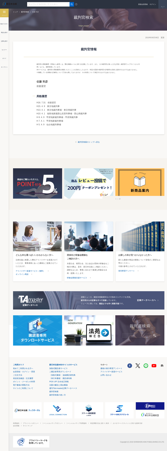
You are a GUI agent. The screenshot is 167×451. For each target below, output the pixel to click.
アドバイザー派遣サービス (111, 372)
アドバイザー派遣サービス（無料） (30, 271)
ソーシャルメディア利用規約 (76, 423)
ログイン (153, 4)
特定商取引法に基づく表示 (99, 423)
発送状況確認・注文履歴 (23, 378)
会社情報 (16, 426)
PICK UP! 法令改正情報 (59, 382)
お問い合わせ (105, 375)
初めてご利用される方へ (23, 368)
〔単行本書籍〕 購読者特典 (60, 378)
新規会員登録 (143, 4)
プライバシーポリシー (31, 423)
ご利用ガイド (18, 365)
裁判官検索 (25, 12)
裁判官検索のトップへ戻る (89, 142)
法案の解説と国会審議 (58, 385)
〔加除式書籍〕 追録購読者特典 (62, 375)
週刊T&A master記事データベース (63, 388)
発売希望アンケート (126, 271)
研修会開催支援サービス (77, 278)
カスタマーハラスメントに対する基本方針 (127, 423)
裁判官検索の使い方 (57, 395)
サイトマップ (27, 426)
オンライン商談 (22, 274)
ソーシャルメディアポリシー (52, 423)
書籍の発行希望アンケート (111, 368)
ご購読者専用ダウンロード (60, 372)
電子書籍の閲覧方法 (21, 385)
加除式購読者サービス (58, 368)
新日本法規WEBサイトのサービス (63, 365)
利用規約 (16, 423)
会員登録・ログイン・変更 (24, 372)
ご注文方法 (17, 375)
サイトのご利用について (23, 388)
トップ (15, 12)
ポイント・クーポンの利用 (24, 382)
